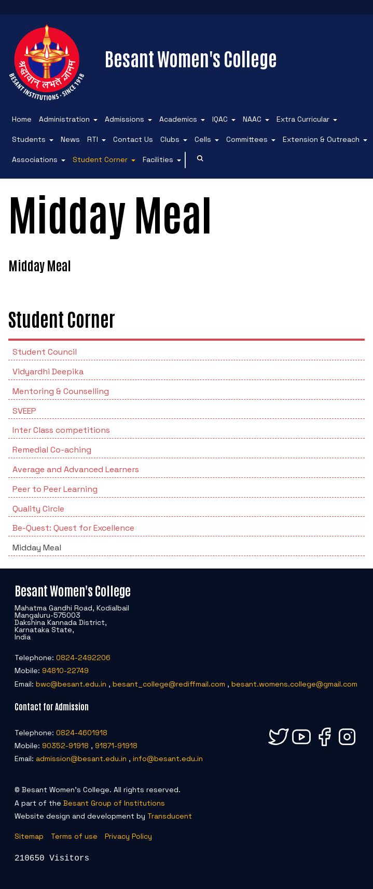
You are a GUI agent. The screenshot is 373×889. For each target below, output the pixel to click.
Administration (64, 119)
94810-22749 (65, 670)
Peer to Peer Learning (55, 489)
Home (22, 119)
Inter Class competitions (61, 430)
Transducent (169, 816)
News (70, 139)
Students (29, 139)
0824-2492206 (83, 657)
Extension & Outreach (321, 139)
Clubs (169, 139)
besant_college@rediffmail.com (169, 684)
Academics (178, 119)
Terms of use (74, 836)
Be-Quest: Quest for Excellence (73, 527)
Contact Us (133, 139)
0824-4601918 (81, 732)
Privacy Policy (128, 836)
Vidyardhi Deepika (48, 371)
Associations (35, 159)
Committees (247, 139)
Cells (203, 139)
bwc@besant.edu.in (71, 684)
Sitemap (29, 836)
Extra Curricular (303, 119)
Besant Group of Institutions (114, 803)
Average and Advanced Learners (75, 469)
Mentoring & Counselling (60, 391)
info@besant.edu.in (168, 758)
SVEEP (24, 410)
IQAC (220, 119)
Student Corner (100, 159)
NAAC (252, 119)
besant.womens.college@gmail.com (294, 684)
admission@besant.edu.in (81, 758)
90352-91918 (65, 745)
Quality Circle (38, 508)
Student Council (44, 351)
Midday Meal (36, 547)
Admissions (124, 119)
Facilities (158, 159)
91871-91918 (116, 745)
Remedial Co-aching (51, 449)
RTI (92, 139)
